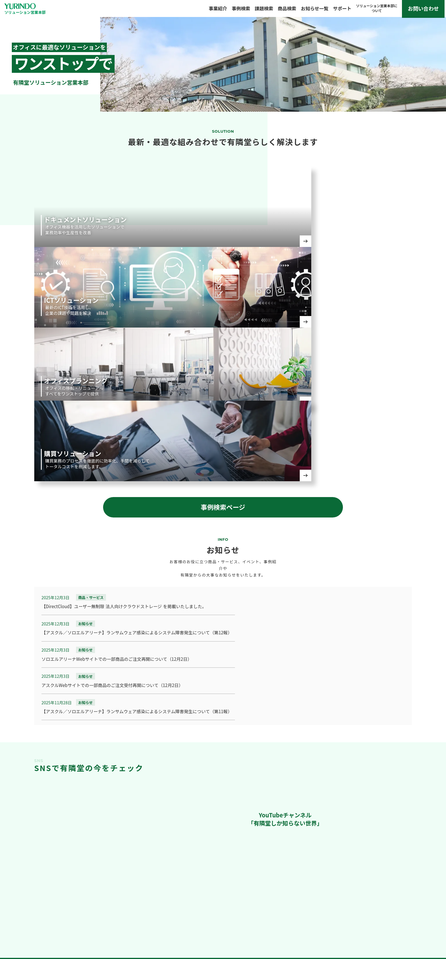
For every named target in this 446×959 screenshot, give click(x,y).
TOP (14, 919)
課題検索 (265, 9)
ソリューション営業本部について (336, 919)
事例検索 (242, 9)
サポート (343, 9)
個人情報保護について (413, 919)
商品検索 (288, 9)
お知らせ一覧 (316, 9)
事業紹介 (219, 9)
